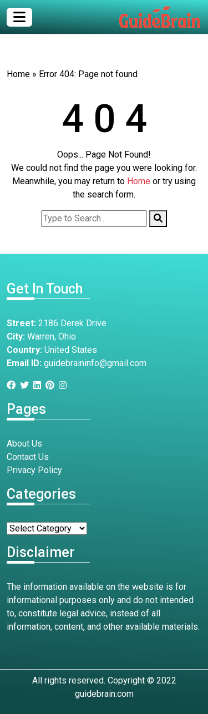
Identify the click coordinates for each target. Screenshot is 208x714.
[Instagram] (65, 385)
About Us (24, 443)
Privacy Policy (34, 470)
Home (18, 74)
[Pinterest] (52, 385)
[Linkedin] (39, 385)
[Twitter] (26, 385)
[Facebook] (13, 385)
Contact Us (28, 457)
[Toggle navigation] (19, 17)
